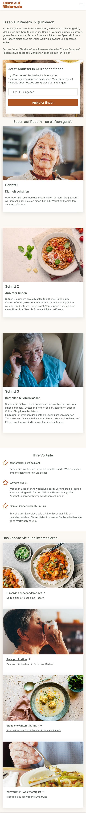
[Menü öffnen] (81, 5)
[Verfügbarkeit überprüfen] (43, 102)
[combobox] (43, 91)
